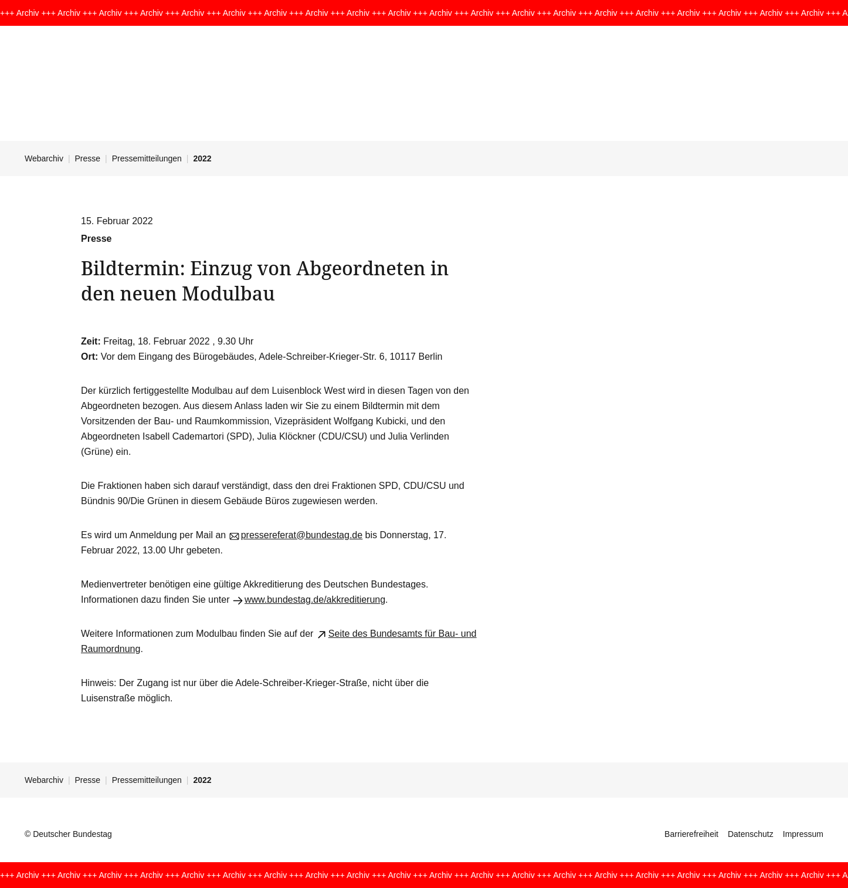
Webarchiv (44, 158)
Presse (88, 158)
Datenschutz (751, 834)
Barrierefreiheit (691, 834)
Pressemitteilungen (147, 158)
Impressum (803, 834)
